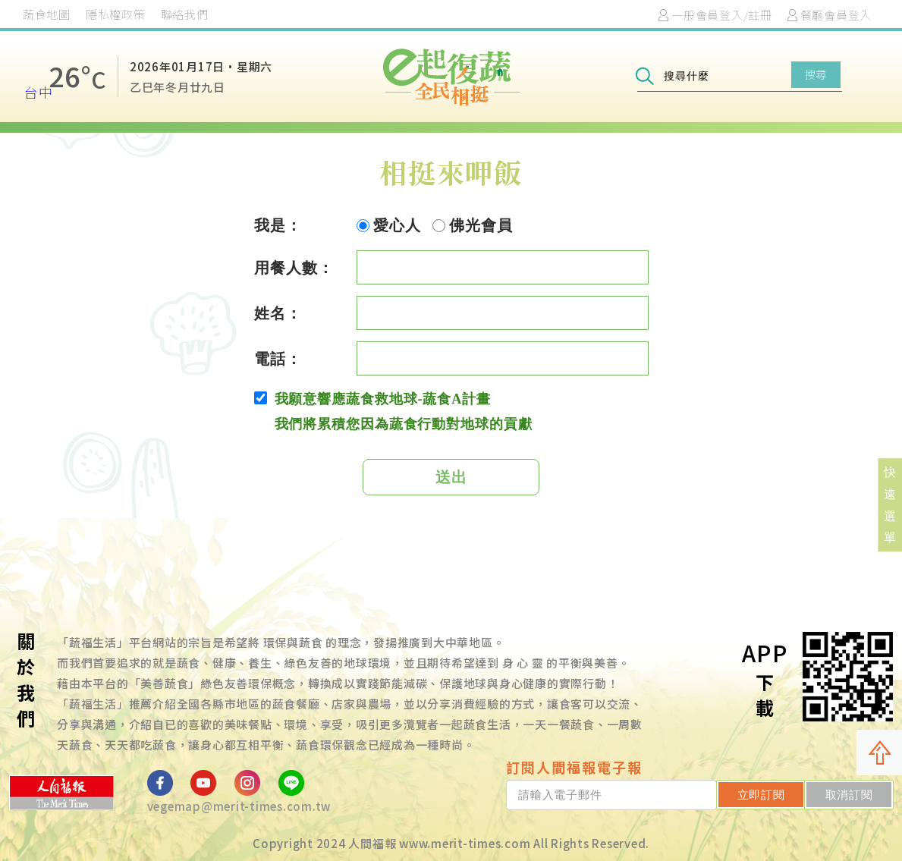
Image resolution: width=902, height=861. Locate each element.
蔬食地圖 (47, 14)
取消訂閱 (849, 794)
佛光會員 (472, 225)
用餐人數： (294, 267)
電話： (278, 358)
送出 (451, 477)
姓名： (278, 313)
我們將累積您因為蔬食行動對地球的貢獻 (404, 424)
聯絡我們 (185, 14)
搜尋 (816, 74)
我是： (278, 225)
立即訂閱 (761, 794)
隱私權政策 (116, 14)
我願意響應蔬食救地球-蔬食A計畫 (372, 399)
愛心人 (389, 225)
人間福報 (372, 843)
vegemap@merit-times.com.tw (239, 806)
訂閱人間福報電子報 (574, 767)
